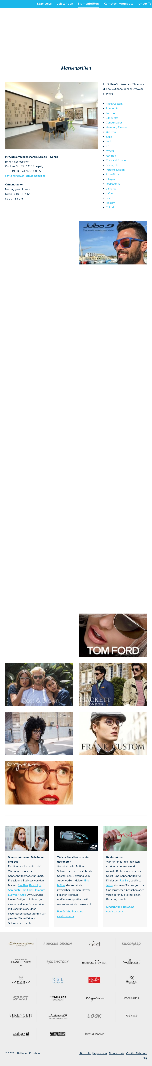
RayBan (124, 880)
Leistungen (65, 3)
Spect (109, 198)
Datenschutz (116, 1053)
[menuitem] (45, 3)
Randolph (112, 108)
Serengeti (111, 165)
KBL (108, 146)
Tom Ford (111, 113)
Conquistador (114, 122)
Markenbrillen (88, 4)
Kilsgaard (111, 179)
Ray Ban (111, 155)
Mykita (110, 151)
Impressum (100, 1053)
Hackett (110, 203)
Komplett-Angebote (119, 3)
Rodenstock (113, 184)
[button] (39, 242)
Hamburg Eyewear (117, 127)
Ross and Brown (116, 160)
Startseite (44, 3)
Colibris (110, 207)
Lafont (110, 193)
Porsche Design (115, 170)
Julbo (109, 137)
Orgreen (111, 132)
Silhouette (112, 118)
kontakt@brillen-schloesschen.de (25, 176)
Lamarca (111, 188)
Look (109, 141)
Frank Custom (114, 104)
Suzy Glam (112, 174)
